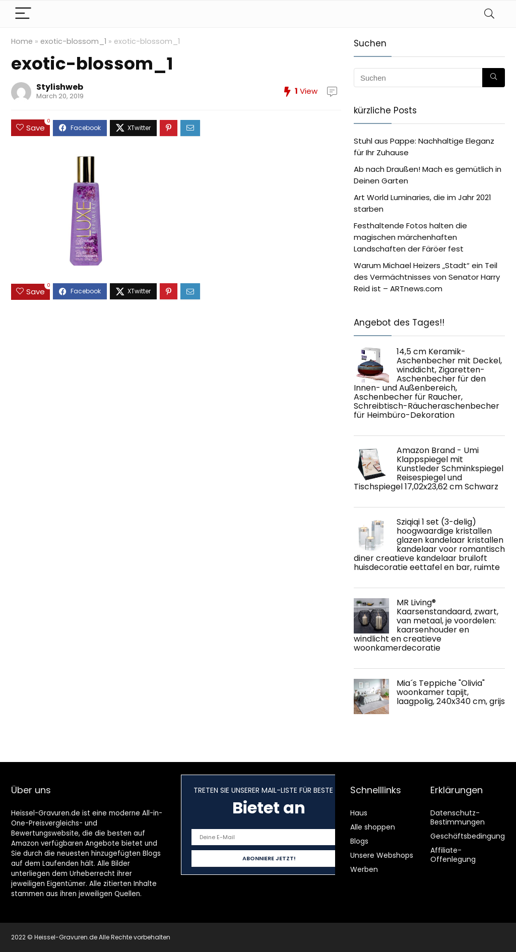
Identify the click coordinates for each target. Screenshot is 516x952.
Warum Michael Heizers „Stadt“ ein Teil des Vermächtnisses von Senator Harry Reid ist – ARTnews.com (427, 277)
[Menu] (23, 14)
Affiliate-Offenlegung (453, 854)
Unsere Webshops (381, 855)
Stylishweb (59, 87)
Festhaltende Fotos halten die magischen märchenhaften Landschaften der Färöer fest (410, 237)
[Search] (489, 14)
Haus (358, 813)
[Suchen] (493, 77)
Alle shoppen (372, 827)
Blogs (359, 841)
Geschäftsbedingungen (472, 836)
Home (22, 41)
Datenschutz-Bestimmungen (457, 817)
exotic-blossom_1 (73, 41)
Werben (364, 869)
